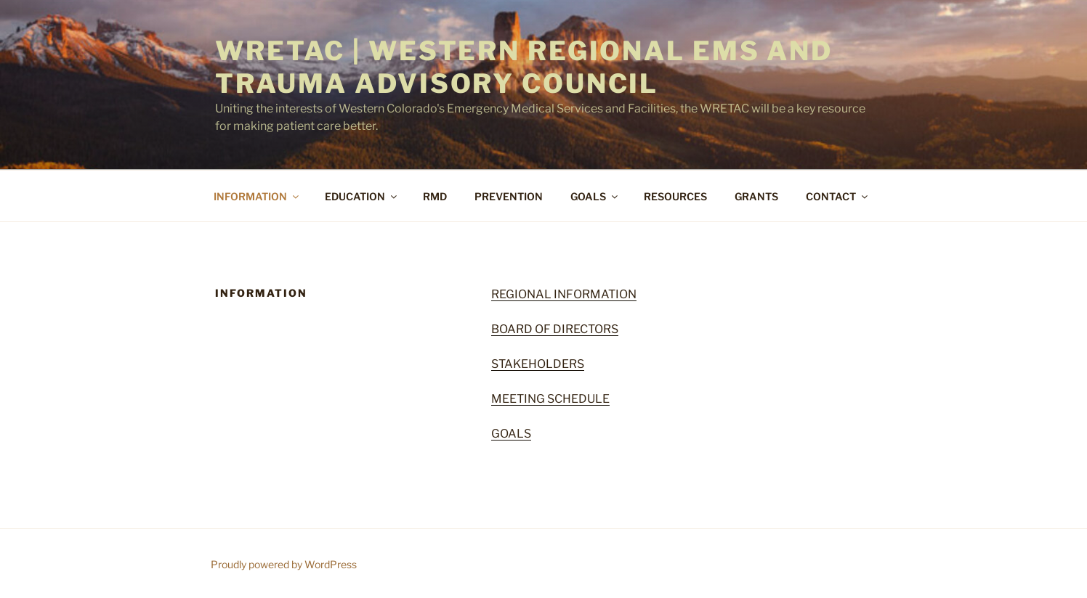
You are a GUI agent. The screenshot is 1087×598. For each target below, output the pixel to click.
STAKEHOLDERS (537, 364)
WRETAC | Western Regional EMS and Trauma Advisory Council (524, 67)
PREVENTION (508, 196)
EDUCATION (362, 196)
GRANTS (756, 196)
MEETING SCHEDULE (550, 399)
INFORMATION (257, 196)
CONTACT (838, 196)
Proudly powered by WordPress (284, 564)
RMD (435, 196)
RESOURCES (675, 196)
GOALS (595, 196)
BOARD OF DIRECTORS (554, 329)
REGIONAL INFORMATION (564, 294)
